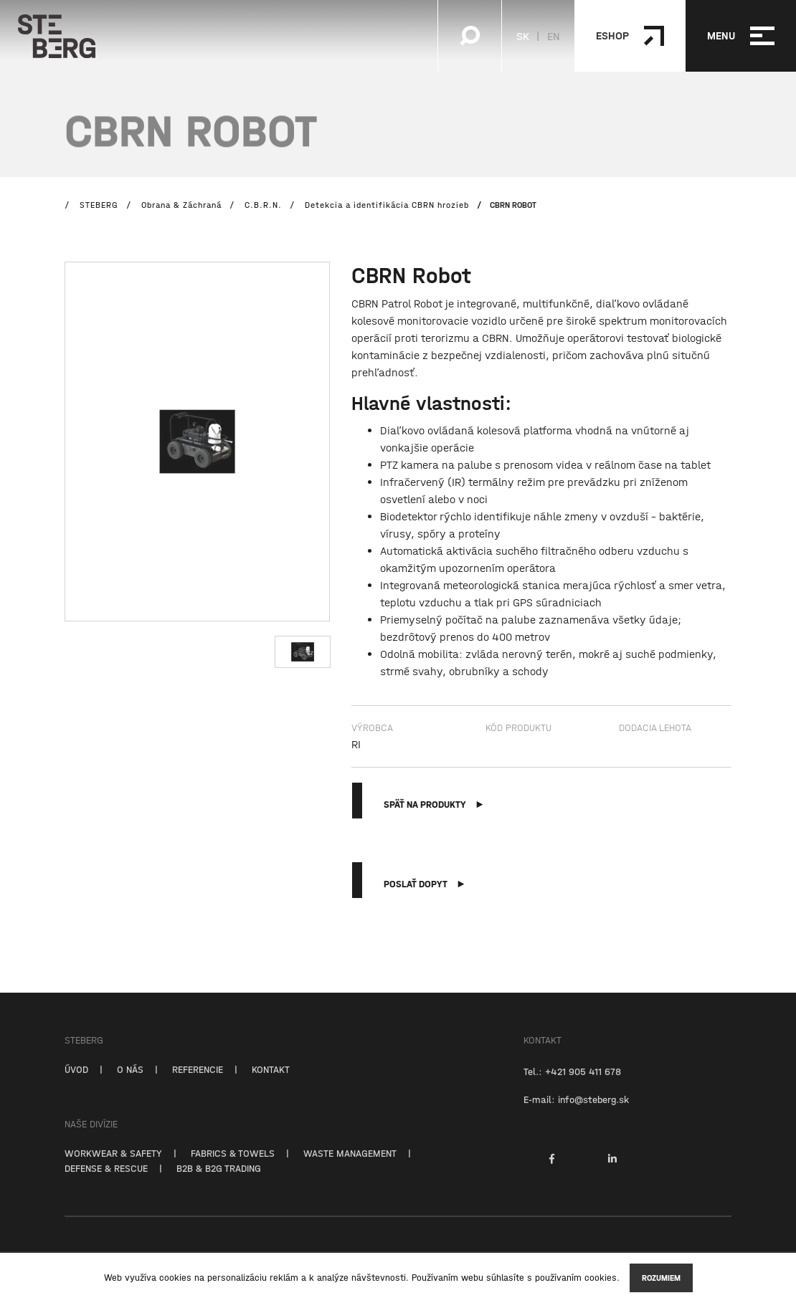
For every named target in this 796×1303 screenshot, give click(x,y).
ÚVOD (76, 1083)
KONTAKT (271, 1083)
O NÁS (130, 1083)
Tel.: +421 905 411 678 (572, 1086)
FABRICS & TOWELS (233, 1167)
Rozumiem (661, 1278)
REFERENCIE (197, 1083)
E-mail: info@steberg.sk (576, 1114)
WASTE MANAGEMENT (350, 1167)
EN (553, 35)
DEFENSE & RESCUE (106, 1182)
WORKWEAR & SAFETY (113, 1167)
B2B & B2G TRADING (218, 1182)
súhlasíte (505, 1277)
